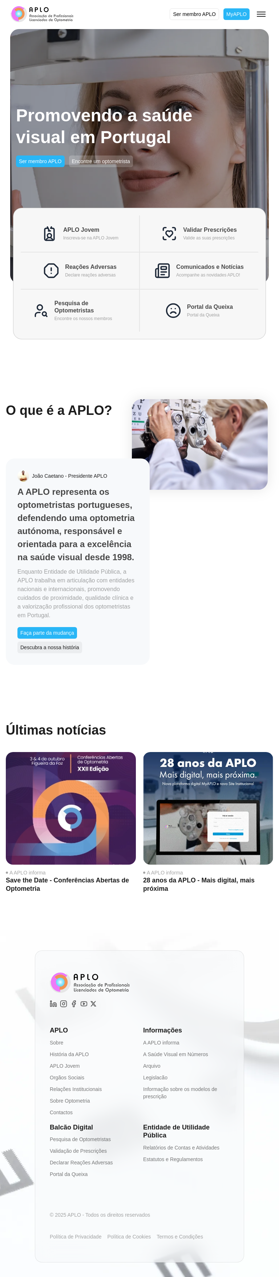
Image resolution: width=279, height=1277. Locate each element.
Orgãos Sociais (67, 1077)
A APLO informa (27, 873)
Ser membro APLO (194, 14)
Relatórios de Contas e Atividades (181, 1147)
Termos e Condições (180, 1237)
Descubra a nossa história (49, 647)
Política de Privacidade (75, 1237)
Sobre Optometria (70, 1100)
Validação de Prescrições (78, 1151)
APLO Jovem (65, 1065)
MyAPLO (236, 14)
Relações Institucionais (76, 1089)
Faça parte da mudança (47, 633)
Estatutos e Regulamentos (173, 1159)
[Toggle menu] (261, 14)
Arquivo (151, 1065)
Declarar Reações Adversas (81, 1162)
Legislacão (155, 1077)
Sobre (56, 1042)
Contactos (61, 1112)
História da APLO (69, 1054)
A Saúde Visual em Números (175, 1054)
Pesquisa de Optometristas (80, 1139)
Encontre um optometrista (101, 161)
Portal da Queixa (69, 1174)
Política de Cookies (129, 1237)
